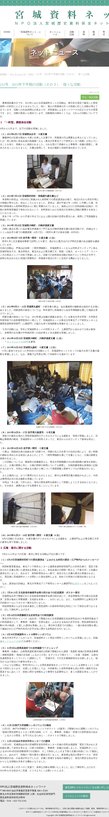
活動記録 (72, 33)
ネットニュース (55, 33)
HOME (7, 32)
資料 (84, 33)
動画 (94, 33)
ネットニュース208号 (17, 342)
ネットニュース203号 (13, 641)
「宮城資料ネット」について (29, 33)
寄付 (104, 33)
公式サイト (78, 583)
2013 (31, 74)
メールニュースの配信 (76, 796)
